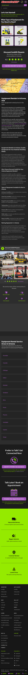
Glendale (5, 385)
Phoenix (5, 415)
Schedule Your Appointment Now (14, 499)
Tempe (4, 437)
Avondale (5, 355)
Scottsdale (5, 422)
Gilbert (4, 378)
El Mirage (5, 370)
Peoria (4, 407)
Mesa (4, 400)
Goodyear (5, 392)
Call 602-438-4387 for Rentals (14, 66)
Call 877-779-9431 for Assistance (14, 467)
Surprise (5, 429)
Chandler (5, 363)
